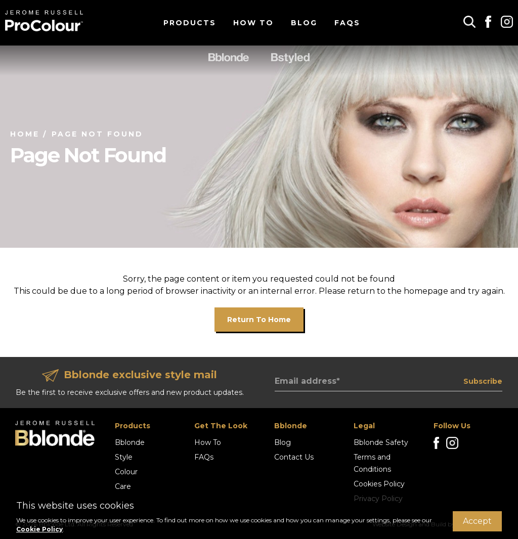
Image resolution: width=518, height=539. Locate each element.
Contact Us (294, 457)
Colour (126, 471)
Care (123, 486)
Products (189, 22)
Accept (477, 521)
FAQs (347, 22)
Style (124, 457)
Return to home (259, 319)
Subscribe (482, 381)
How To (253, 22)
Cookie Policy (39, 529)
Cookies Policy (379, 483)
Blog (304, 22)
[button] (469, 21)
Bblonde (130, 442)
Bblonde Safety (381, 442)
